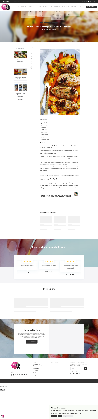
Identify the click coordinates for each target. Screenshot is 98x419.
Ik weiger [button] (60, 415)
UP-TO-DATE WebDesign (66, 380)
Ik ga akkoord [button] (54, 415)
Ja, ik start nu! (32, 341)
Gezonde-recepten (47, 22)
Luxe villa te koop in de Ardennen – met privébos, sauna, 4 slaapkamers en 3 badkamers (20, 96)
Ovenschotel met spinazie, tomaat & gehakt (20, 61)
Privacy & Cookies (56, 380)
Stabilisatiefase (54, 22)
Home (42, 22)
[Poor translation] (3, 390)
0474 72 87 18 (36, 370)
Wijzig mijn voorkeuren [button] (67, 415)
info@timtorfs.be (37, 375)
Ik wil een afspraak (91, 6)
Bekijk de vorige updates (75, 370)
